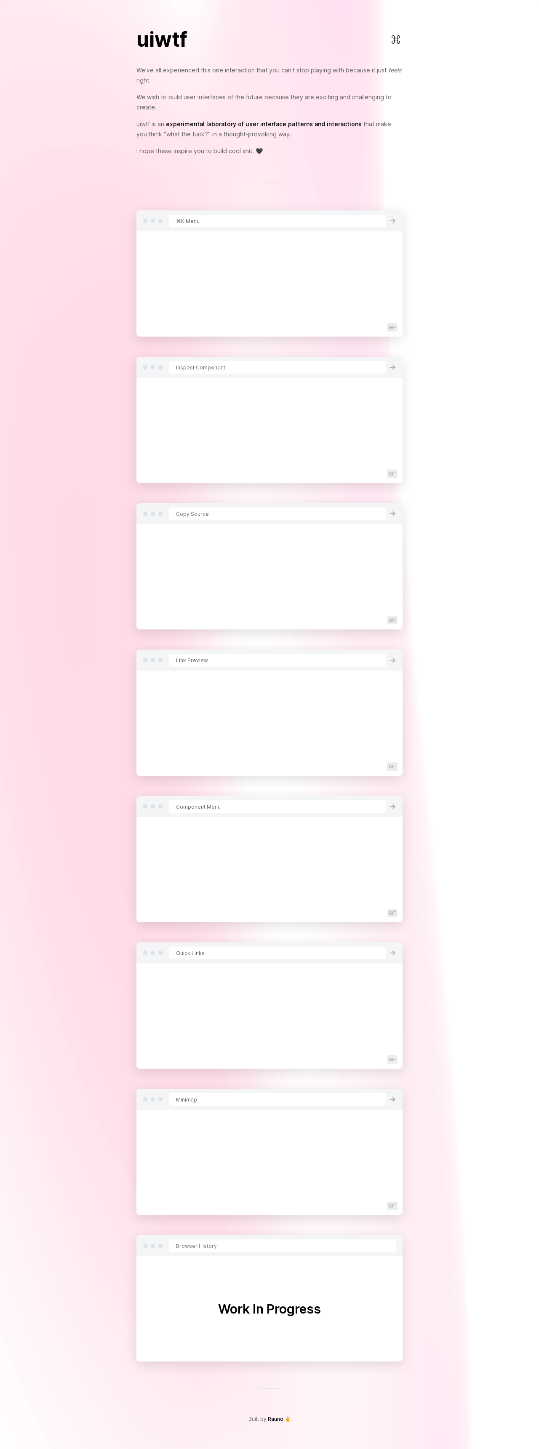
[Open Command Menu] (396, 39)
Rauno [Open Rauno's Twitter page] (275, 1419)
